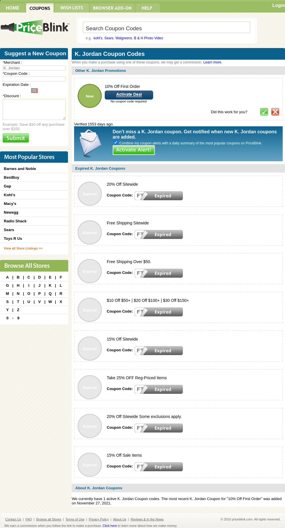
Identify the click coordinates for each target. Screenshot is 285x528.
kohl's (98, 38)
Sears (108, 38)
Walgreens (124, 38)
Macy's (10, 203)
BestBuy (11, 177)
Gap (7, 186)
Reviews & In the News (147, 519)
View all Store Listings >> (23, 248)
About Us (119, 519)
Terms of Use (75, 519)
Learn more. (212, 62)
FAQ (28, 519)
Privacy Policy (99, 519)
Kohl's (9, 195)
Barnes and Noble (20, 168)
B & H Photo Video (148, 38)
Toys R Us (13, 238)
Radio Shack (15, 221)
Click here (110, 525)
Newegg (11, 212)
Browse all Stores (48, 519)
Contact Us (13, 519)
